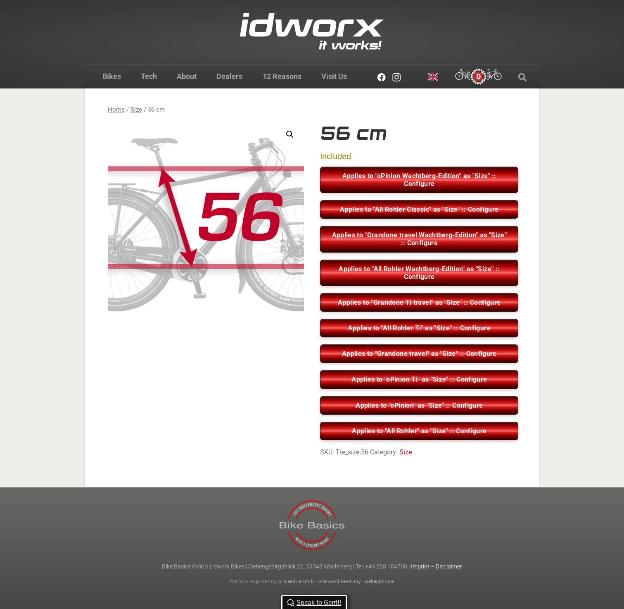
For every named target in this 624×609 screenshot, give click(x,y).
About (187, 76)
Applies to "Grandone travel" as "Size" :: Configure (419, 354)
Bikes (111, 76)
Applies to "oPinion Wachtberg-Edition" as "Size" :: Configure (419, 180)
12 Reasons (281, 76)
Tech (149, 76)
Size (136, 109)
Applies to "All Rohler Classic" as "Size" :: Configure (419, 209)
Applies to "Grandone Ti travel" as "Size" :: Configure (419, 302)
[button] (289, 134)
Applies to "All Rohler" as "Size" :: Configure (419, 431)
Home (116, 109)
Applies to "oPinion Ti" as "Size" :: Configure (419, 379)
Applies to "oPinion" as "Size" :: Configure (419, 405)
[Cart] (478, 76)
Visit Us (333, 76)
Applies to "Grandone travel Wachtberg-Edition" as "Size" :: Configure (419, 239)
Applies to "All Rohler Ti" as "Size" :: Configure (419, 328)
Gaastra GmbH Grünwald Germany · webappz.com (339, 581)
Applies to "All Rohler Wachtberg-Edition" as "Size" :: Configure (419, 273)
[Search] (522, 77)
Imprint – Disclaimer (436, 566)
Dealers (229, 76)
